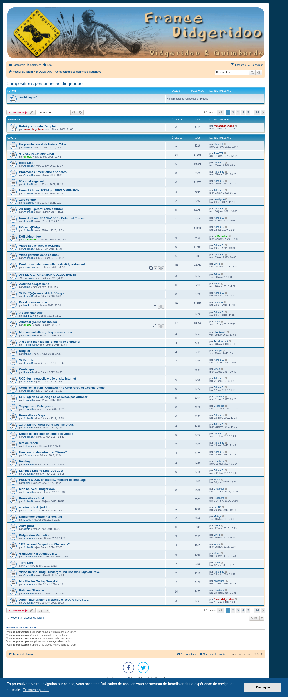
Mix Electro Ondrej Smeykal (38, 581)
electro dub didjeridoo (34, 507)
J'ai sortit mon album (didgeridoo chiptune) (49, 341)
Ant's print (26, 526)
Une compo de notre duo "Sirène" (43, 452)
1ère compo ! (28, 199)
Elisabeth (28, 372)
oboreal (27, 156)
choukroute (29, 267)
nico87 (217, 507)
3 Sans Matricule (31, 312)
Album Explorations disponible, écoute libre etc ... (54, 599)
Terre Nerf (26, 562)
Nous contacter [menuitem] (187, 653)
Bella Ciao (26, 162)
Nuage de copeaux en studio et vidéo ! (46, 433)
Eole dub (28, 510)
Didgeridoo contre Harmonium (40, 516)
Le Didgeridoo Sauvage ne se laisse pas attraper (53, 397)
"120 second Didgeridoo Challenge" (44, 544)
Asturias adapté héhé (34, 284)
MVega (27, 519)
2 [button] (233, 112)
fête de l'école (29, 443)
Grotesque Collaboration (36, 153)
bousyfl (27, 354)
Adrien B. (28, 165)
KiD (25, 565)
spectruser (29, 538)
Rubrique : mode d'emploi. (37, 126)
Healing (24, 461)
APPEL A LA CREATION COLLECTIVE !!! (47, 274)
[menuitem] (33, 65)
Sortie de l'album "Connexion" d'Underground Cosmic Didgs (62, 387)
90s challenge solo (32, 181)
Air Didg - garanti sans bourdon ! (42, 209)
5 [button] (248, 112)
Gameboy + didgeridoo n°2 (38, 553)
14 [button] (257, 112)
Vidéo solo (26, 360)
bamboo (27, 305)
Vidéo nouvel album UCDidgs (40, 245)
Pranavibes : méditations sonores (43, 172)
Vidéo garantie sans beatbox (39, 255)
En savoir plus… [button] (36, 690)
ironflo (217, 479)
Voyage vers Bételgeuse (36, 406)
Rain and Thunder (31, 590)
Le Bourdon (30, 239)
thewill (26, 483)
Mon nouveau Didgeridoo (37, 489)
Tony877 (218, 153)
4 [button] (243, 112)
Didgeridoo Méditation (34, 535)
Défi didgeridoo (30, 236)
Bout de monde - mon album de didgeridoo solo (53, 264)
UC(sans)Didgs (29, 227)
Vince (217, 263)
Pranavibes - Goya (32, 415)
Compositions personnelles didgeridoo (44, 83)
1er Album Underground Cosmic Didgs (46, 424)
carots (26, 529)
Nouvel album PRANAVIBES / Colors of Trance (52, 218)
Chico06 (218, 144)
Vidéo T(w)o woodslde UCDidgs (41, 293)
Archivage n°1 (29, 97)
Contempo (26, 369)
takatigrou (28, 202)
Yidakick (28, 147)
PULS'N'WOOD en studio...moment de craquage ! (53, 480)
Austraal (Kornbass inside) (38, 322)
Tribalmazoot (30, 344)
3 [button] (238, 112)
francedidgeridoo (33, 129)
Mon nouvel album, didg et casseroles (46, 332)
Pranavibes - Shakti (33, 498)
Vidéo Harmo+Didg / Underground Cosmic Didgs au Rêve (59, 572)
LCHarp (27, 446)
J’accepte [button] (262, 687)
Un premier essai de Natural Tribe (42, 144)
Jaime (31, 278)
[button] (220, 112)
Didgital (24, 351)
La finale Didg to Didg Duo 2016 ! (42, 470)
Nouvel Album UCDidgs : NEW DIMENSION (49, 190)
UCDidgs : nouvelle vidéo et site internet (47, 378)
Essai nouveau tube (33, 302)
